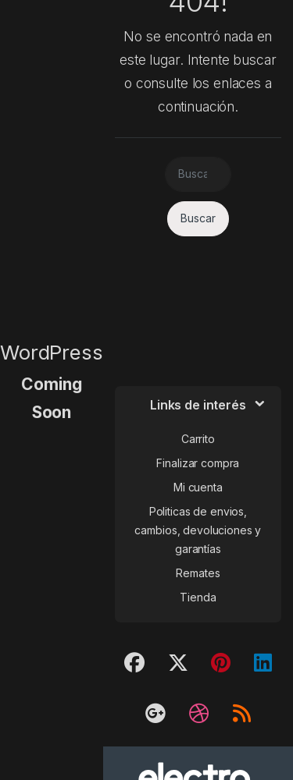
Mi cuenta (198, 487)
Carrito (198, 438)
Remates (198, 573)
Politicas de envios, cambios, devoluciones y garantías (197, 530)
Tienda (198, 597)
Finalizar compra (197, 463)
